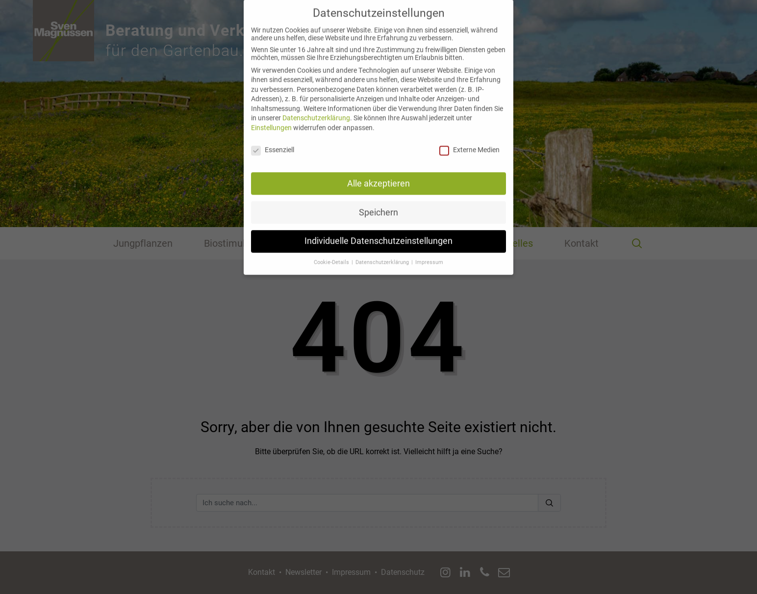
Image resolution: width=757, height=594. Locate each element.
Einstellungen (271, 119)
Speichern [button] (378, 203)
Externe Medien (469, 141)
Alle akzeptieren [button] (378, 174)
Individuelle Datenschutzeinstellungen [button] (378, 232)
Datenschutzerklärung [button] (382, 253)
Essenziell (272, 141)
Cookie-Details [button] (332, 253)
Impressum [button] (429, 253)
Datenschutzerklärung (316, 109)
